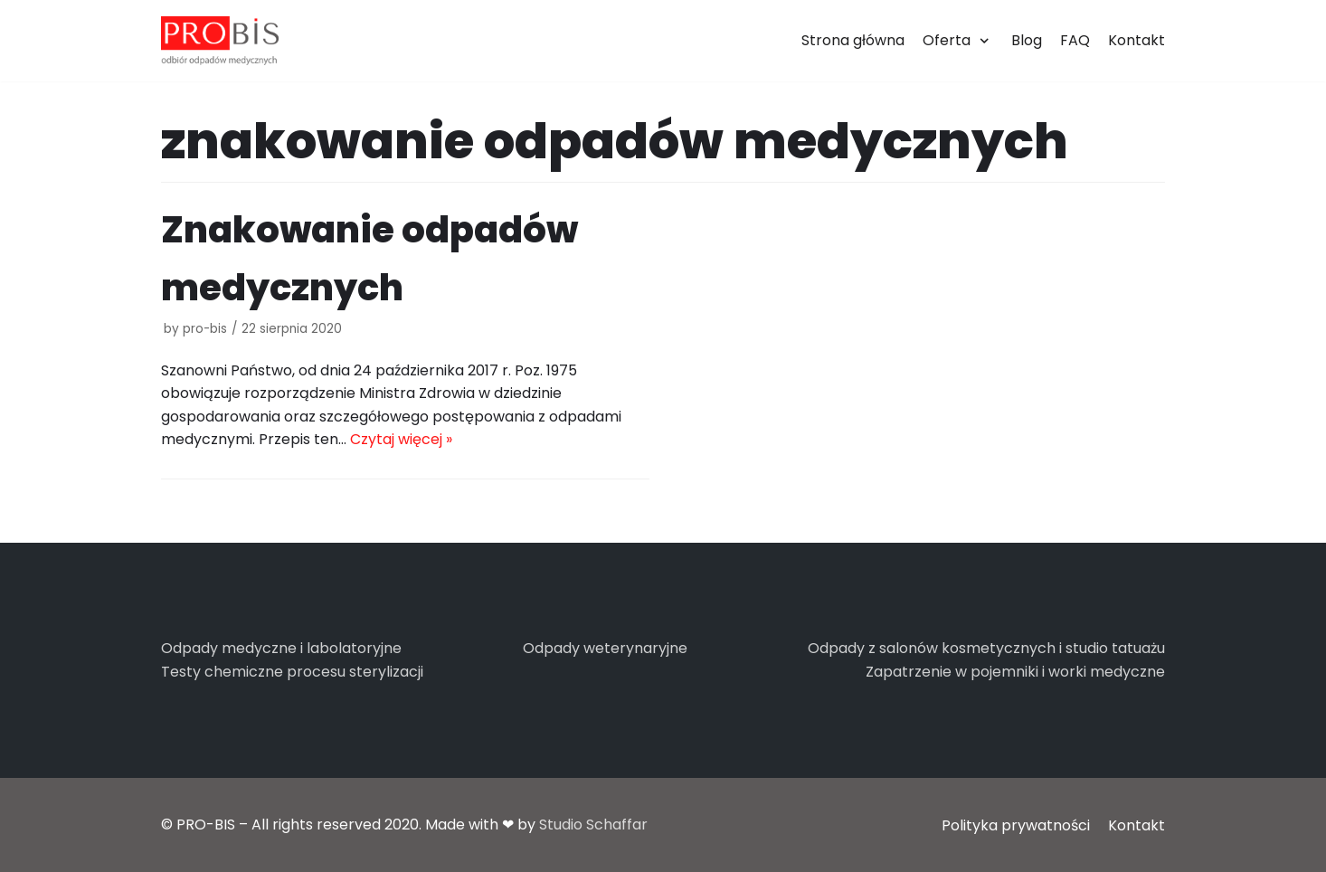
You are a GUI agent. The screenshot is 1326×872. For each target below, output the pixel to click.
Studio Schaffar (593, 824)
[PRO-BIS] (220, 40)
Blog (1026, 40)
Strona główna (853, 40)
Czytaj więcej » (401, 439)
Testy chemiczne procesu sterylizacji (292, 671)
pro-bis (205, 328)
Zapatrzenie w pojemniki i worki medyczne (1015, 671)
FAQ (1075, 40)
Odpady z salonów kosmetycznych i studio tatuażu (986, 648)
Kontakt (1136, 40)
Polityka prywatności (1016, 825)
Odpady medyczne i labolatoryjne (281, 648)
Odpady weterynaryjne (605, 648)
